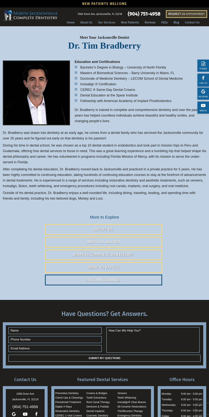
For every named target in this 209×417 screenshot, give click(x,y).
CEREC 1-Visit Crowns (68, 383)
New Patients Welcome (104, 4)
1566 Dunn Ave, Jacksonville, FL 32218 (99, 14)
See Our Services (137, 247)
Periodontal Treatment (68, 369)
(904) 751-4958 (144, 14)
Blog (176, 22)
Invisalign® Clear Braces (131, 369)
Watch (203, 107)
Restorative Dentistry (67, 378)
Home (71, 22)
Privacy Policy (151, 406)
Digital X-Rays (63, 374)
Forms (203, 65)
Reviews (203, 93)
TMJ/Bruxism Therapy (130, 378)
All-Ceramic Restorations (131, 374)
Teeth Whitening (126, 365)
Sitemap (98, 406)
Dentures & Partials (97, 374)
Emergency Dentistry (129, 383)
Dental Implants (95, 378)
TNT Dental (139, 406)
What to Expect (69, 247)
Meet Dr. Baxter (103, 234)
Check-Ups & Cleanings (69, 365)
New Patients (130, 22)
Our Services (106, 22)
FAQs (164, 22)
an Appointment (186, 14)
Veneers (122, 360)
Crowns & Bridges (96, 360)
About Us (86, 22)
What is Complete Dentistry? (171, 232)
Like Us (203, 79)
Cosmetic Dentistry (97, 383)
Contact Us (192, 22)
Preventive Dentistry (67, 360)
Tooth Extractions (96, 365)
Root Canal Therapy (98, 369)
